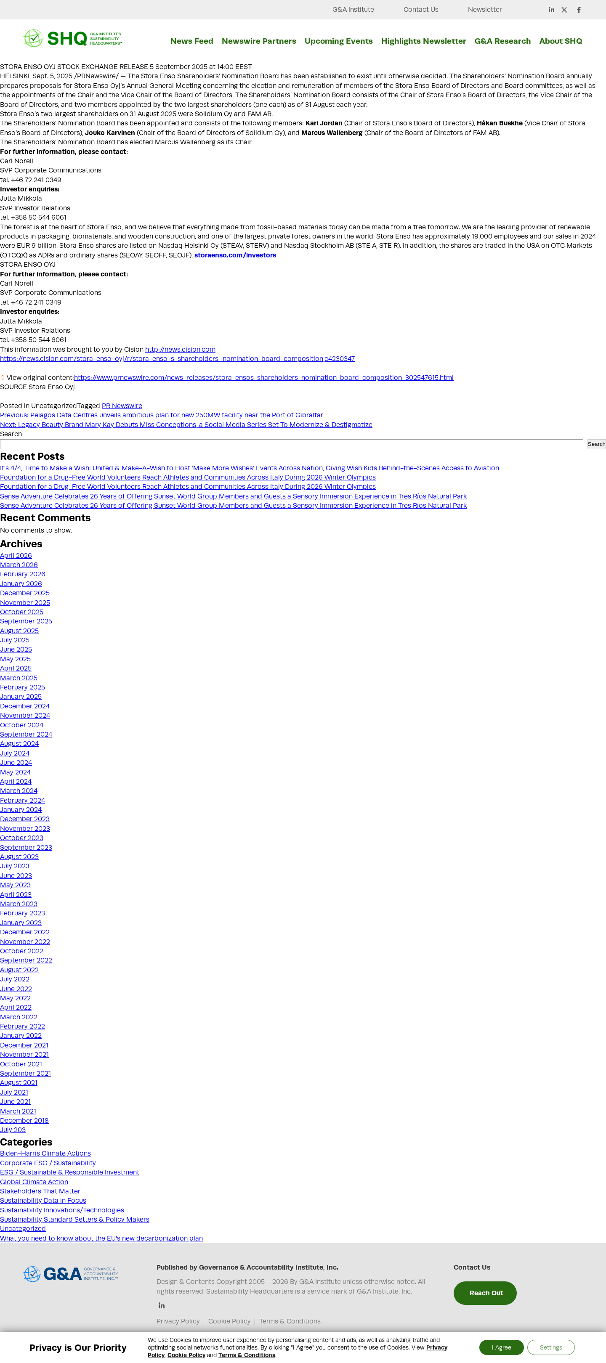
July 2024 (14, 753)
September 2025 (26, 621)
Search (11, 434)
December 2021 (24, 1045)
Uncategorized (23, 1229)
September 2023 (26, 847)
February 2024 (22, 800)
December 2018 (24, 1120)
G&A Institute (353, 9)
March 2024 (18, 791)
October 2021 (21, 1064)
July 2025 (14, 640)
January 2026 (21, 584)
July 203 (13, 1130)
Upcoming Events (339, 40)
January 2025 (21, 696)
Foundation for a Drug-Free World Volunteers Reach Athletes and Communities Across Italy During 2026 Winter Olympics (188, 477)
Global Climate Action (34, 1182)
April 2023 (16, 895)
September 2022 (26, 960)
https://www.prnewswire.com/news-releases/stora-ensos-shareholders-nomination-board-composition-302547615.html (264, 378)
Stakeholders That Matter (40, 1191)
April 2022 (16, 1007)
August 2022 (19, 970)
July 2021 (14, 1092)
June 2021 (15, 1102)
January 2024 (21, 810)
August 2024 (19, 744)
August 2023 (19, 857)
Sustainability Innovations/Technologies (62, 1210)
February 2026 (22, 574)
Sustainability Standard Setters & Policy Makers (74, 1219)
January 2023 (21, 923)
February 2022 (22, 1026)
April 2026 (16, 556)
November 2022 (25, 942)
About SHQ (561, 40)
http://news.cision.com (180, 349)
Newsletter (485, 9)
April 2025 (16, 668)
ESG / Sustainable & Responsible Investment (69, 1172)
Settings (551, 1347)
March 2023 (18, 904)
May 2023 (15, 885)
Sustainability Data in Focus (43, 1200)
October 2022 (21, 951)
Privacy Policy (178, 1321)
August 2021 (18, 1083)
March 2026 (19, 565)
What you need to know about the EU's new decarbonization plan (101, 1238)
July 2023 (14, 866)
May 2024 (15, 772)
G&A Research (503, 40)
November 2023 (25, 829)
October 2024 (21, 725)
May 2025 (15, 659)
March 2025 (18, 678)
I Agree (501, 1347)
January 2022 (21, 1035)
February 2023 (22, 913)
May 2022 (15, 998)
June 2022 (16, 989)
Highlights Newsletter (423, 40)
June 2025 (16, 649)
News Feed (191, 40)
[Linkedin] (162, 1306)
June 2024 (16, 762)
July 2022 (14, 979)
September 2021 (25, 1073)
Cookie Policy (229, 1321)
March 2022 (18, 1017)
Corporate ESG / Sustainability (48, 1163)
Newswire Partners (259, 40)
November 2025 (25, 603)
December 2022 (25, 932)
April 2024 (16, 781)
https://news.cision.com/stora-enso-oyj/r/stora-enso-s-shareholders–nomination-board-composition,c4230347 (177, 359)
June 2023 (16, 876)
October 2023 (21, 838)
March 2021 (18, 1111)
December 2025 (25, 593)
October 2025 (21, 612)
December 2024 (25, 706)
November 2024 (25, 715)
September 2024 (26, 734)
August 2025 (19, 631)
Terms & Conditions (290, 1321)
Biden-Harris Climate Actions (45, 1153)
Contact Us (421, 9)
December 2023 (25, 819)
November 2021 (24, 1054)
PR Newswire (122, 406)
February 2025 (22, 687)
